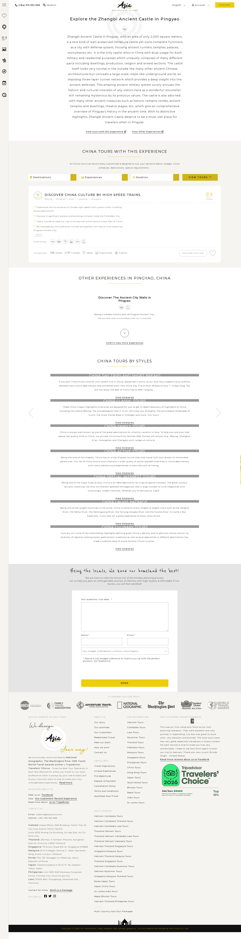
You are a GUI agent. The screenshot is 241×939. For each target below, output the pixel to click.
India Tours (133, 804)
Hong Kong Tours (136, 779)
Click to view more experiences (124, 343)
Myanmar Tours (136, 744)
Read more (65, 789)
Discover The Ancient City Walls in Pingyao (124, 300)
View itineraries (124, 398)
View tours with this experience (106, 131)
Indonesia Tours (135, 754)
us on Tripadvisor (59, 809)
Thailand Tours (135, 749)
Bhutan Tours (134, 794)
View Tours (200, 177)
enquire (224, 5)
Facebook (47, 802)
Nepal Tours (133, 799)
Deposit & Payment (105, 788)
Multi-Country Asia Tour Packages (113, 918)
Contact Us (100, 759)
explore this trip (191, 253)
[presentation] (106, 677)
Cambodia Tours (136, 734)
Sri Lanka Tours (135, 809)
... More (37, 234)
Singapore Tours (136, 764)
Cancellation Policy (105, 793)
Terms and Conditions (106, 798)
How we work (101, 754)
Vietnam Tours (135, 729)
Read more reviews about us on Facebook (184, 766)
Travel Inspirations (104, 773)
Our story (99, 729)
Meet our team (102, 749)
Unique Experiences (105, 778)
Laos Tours (133, 739)
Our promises (101, 734)
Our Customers (102, 739)
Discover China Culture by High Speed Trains (96, 195)
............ (98, 913)
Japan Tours (134, 784)
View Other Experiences (148, 131)
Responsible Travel (104, 744)
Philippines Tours (136, 769)
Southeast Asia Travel (106, 803)
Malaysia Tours (135, 759)
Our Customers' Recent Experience (56, 805)
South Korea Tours (137, 789)
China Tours (134, 774)
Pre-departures (102, 783)
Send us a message (61, 897)
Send (125, 690)
